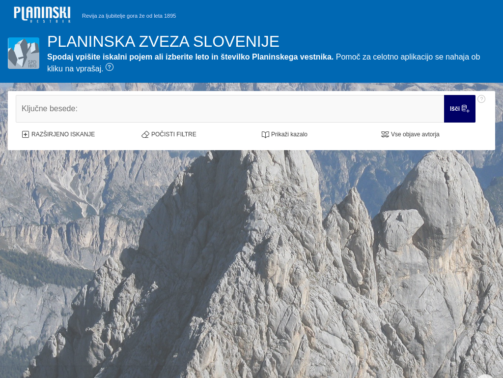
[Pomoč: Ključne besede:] (481, 109)
